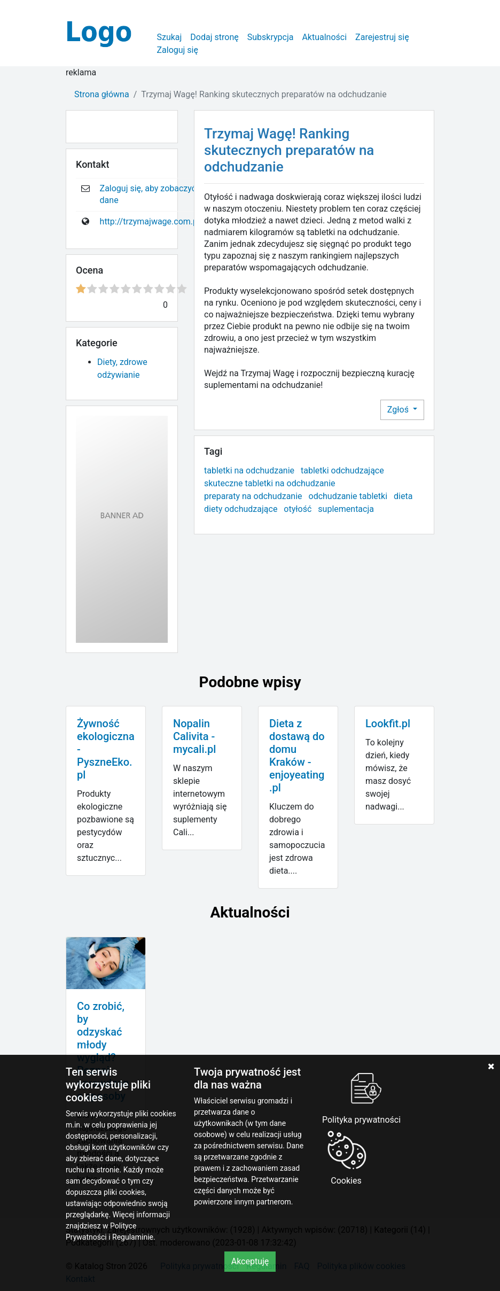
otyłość (297, 509)
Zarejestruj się (382, 37)
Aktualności (324, 37)
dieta (403, 496)
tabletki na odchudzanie (249, 470)
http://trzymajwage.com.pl (150, 221)
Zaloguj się (177, 50)
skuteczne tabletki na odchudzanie (269, 483)
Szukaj (169, 37)
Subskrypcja (270, 37)
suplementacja (346, 509)
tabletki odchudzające (342, 470)
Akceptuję (250, 1261)
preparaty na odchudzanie (253, 496)
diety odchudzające (240, 509)
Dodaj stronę (214, 37)
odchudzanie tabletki (348, 496)
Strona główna (101, 94)
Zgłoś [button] (399, 410)
